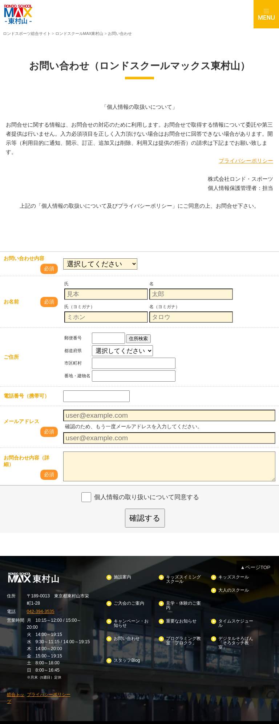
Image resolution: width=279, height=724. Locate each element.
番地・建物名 (77, 375)
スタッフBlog (127, 656)
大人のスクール (233, 589)
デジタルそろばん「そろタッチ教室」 (235, 639)
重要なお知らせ (181, 618)
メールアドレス (21, 421)
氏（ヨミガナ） (79, 306)
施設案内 (122, 576)
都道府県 (73, 350)
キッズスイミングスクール (183, 578)
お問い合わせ (127, 635)
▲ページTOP (256, 566)
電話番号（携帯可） (26, 395)
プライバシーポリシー (246, 160)
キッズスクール (233, 576)
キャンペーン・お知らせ (131, 620)
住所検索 (138, 338)
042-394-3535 (40, 610)
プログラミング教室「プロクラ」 (183, 637)
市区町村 (73, 362)
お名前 (11, 301)
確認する (145, 517)
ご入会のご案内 (129, 601)
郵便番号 (73, 337)
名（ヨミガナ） (164, 306)
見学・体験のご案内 (183, 603)
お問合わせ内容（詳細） (26, 461)
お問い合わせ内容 (24, 258)
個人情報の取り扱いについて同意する (146, 496)
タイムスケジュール (235, 620)
